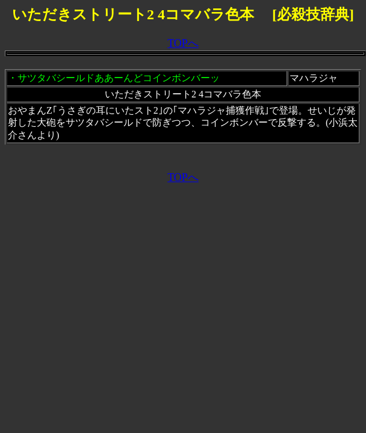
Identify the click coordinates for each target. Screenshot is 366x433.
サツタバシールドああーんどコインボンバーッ (118, 78)
